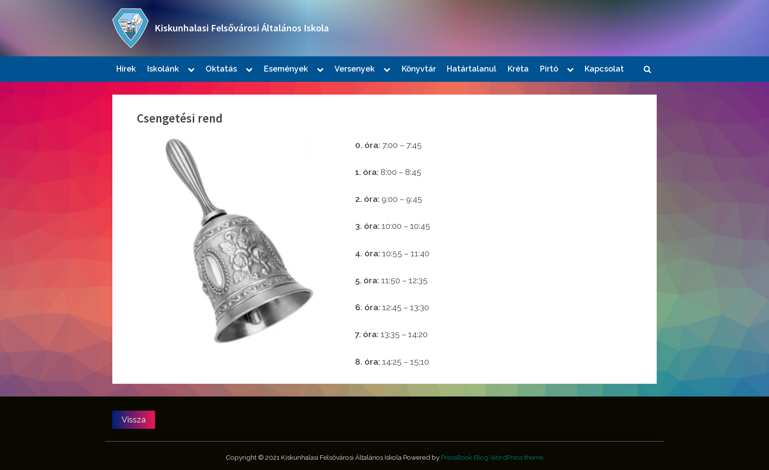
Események (286, 69)
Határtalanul (471, 69)
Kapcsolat (604, 69)
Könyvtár (419, 69)
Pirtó (549, 69)
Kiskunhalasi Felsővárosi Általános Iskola (241, 28)
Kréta (518, 69)
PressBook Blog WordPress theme (492, 457)
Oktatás (221, 69)
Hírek (126, 69)
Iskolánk (163, 69)
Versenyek (354, 69)
